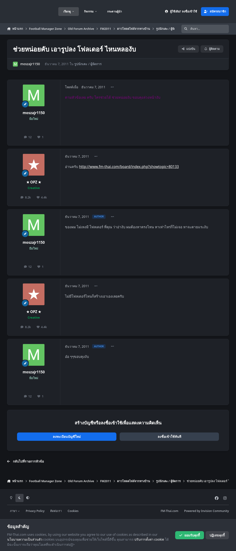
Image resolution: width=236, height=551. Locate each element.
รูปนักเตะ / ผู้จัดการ (88, 64)
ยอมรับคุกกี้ (189, 535)
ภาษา (15, 511)
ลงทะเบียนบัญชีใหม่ (67, 436)
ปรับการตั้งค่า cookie (149, 539)
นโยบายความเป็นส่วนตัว (24, 539)
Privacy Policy (35, 511)
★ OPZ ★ (33, 182)
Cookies (73, 511)
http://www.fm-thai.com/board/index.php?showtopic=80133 (129, 166)
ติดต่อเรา (56, 511)
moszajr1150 (30, 64)
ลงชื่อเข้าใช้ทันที (169, 436)
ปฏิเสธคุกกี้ (217, 535)
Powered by (206, 511)
